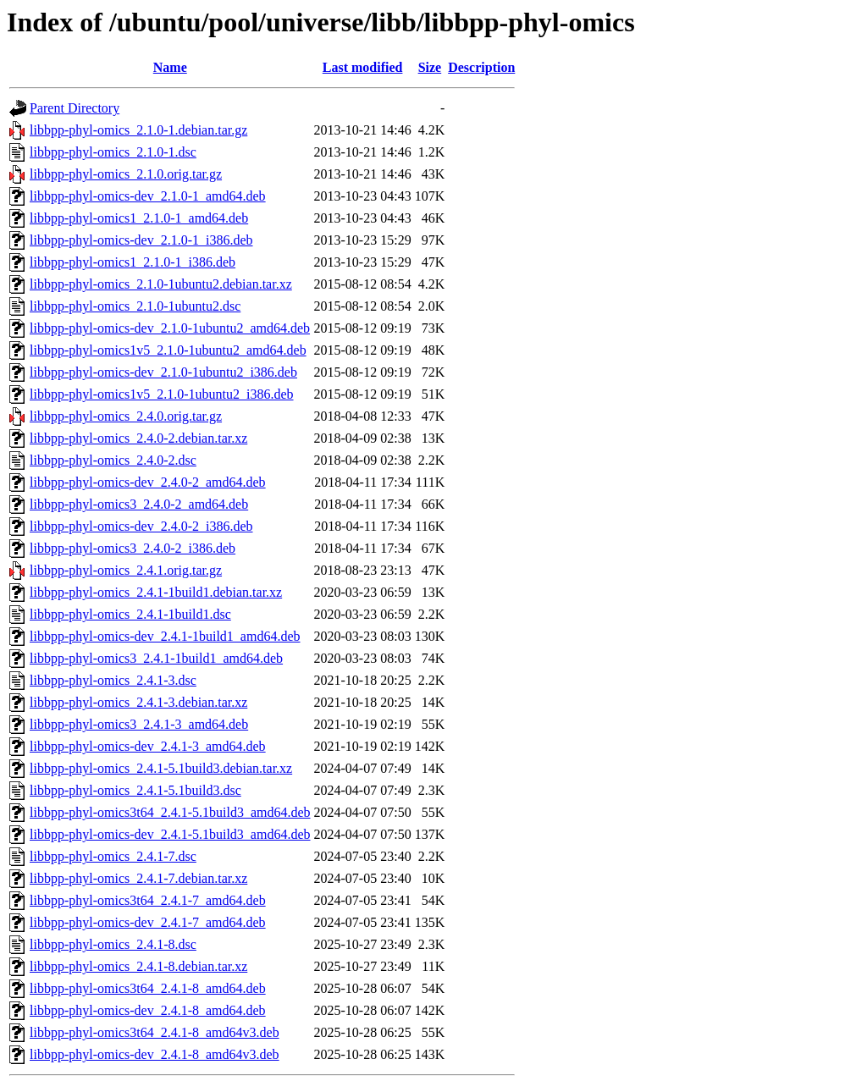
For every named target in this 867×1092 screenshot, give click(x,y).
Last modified (363, 67)
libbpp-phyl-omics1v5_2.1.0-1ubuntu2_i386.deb (162, 394)
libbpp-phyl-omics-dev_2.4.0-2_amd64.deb (148, 482)
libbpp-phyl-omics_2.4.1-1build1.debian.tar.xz (156, 592)
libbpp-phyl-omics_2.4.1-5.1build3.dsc (135, 790)
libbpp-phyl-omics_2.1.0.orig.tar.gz (126, 174)
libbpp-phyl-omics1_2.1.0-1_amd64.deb (139, 218)
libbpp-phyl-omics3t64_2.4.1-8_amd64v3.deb (154, 1032)
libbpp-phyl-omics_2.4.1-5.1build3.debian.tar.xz (161, 768)
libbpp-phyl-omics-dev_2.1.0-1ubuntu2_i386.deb (163, 372)
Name (170, 67)
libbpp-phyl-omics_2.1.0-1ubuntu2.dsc (135, 306)
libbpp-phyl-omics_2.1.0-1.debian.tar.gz (138, 130)
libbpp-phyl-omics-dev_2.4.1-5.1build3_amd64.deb (170, 834)
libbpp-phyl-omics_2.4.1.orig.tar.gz (126, 570)
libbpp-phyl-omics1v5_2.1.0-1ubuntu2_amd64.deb (168, 350)
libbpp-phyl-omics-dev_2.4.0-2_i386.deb (141, 526)
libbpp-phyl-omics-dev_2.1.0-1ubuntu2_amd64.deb (170, 328)
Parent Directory (74, 108)
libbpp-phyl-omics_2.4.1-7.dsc (113, 856)
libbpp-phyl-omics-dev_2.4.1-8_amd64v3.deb (154, 1054)
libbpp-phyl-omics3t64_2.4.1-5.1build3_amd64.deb (170, 812)
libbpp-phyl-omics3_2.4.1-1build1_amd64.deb (156, 658)
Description (481, 67)
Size (430, 67)
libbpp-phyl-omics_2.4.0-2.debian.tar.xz (138, 438)
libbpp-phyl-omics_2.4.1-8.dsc (113, 944)
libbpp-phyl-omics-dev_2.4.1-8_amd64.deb (148, 1010)
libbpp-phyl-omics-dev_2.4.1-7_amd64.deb (148, 922)
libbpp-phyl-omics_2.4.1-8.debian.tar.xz (138, 966)
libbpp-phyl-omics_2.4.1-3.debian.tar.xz (138, 702)
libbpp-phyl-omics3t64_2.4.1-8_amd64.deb (148, 988)
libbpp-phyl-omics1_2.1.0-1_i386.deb (132, 262)
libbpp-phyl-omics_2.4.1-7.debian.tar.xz (138, 878)
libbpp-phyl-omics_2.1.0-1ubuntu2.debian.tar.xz (161, 284)
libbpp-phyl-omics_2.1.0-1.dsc (113, 152)
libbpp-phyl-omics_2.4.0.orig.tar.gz (126, 416)
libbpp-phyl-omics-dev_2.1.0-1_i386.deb (141, 240)
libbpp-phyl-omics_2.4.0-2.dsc (113, 460)
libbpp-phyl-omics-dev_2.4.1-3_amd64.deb (148, 746)
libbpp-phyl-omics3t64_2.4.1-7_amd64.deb (148, 900)
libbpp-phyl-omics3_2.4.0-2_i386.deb (132, 548)
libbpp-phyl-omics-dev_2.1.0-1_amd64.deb (148, 196)
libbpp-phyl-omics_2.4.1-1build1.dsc (130, 614)
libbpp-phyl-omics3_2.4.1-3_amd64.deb (139, 724)
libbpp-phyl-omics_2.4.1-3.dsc (113, 680)
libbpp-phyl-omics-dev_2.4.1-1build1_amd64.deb (165, 636)
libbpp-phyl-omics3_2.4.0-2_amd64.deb (139, 504)
